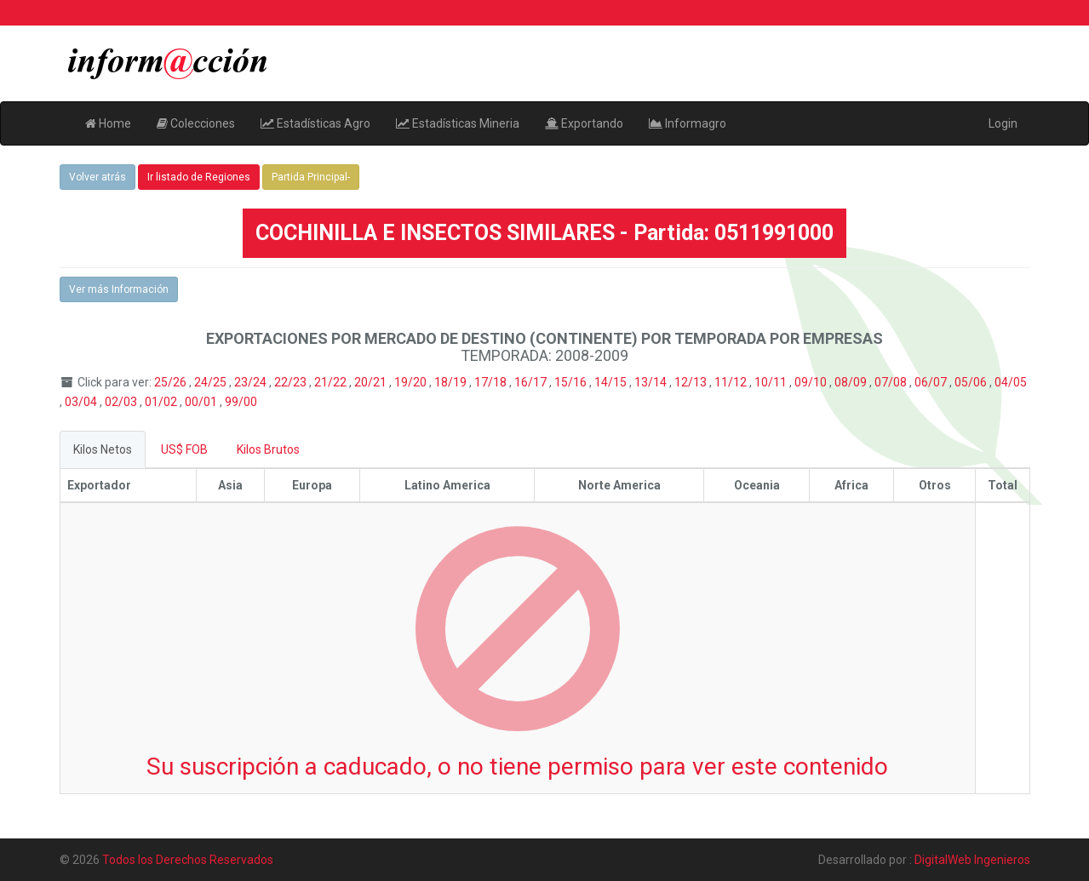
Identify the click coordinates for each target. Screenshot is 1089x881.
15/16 (571, 382)
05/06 (971, 382)
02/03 (122, 402)
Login (1003, 123)
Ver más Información (119, 289)
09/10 (811, 382)
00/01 (202, 402)
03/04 (82, 402)
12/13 (691, 382)
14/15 (611, 382)
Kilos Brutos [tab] (268, 449)
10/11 (771, 382)
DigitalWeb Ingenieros (972, 860)
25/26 (171, 382)
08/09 (851, 382)
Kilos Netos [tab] (102, 449)
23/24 (251, 382)
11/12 (731, 382)
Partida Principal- (311, 177)
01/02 (162, 402)
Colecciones (196, 123)
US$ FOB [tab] (184, 449)
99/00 (241, 402)
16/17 (531, 382)
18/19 (451, 382)
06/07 (931, 382)
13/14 (651, 382)
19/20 (411, 382)
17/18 (491, 382)
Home (108, 123)
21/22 (331, 382)
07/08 (891, 382)
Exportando (584, 123)
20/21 (371, 382)
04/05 (1010, 382)
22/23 (291, 382)
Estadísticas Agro (315, 123)
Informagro (687, 123)
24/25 (211, 382)
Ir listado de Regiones (198, 177)
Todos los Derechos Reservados (187, 860)
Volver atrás (97, 177)
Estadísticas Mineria (457, 123)
